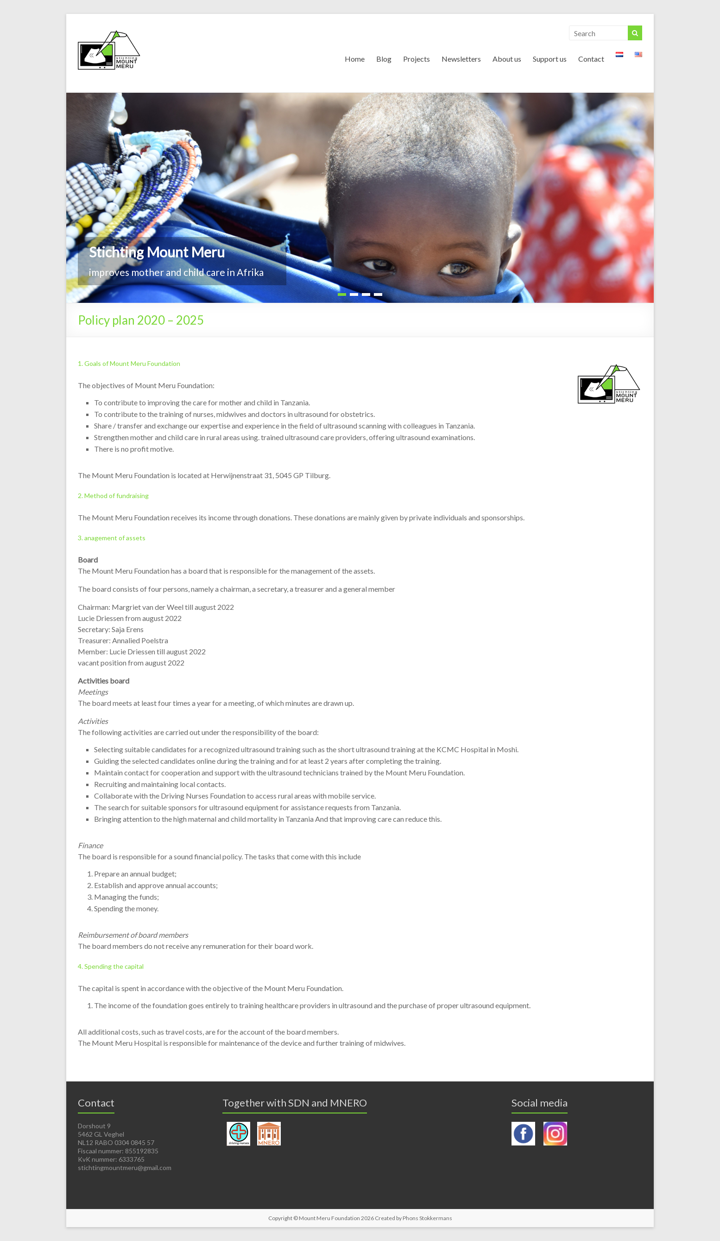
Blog (384, 58)
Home (355, 58)
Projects (416, 58)
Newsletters (461, 58)
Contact (591, 58)
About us (507, 58)
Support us (550, 58)
